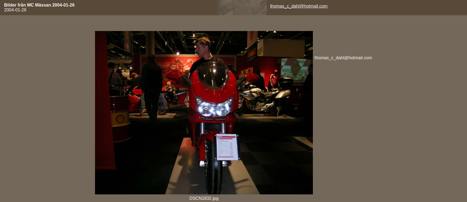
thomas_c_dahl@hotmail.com (299, 6)
